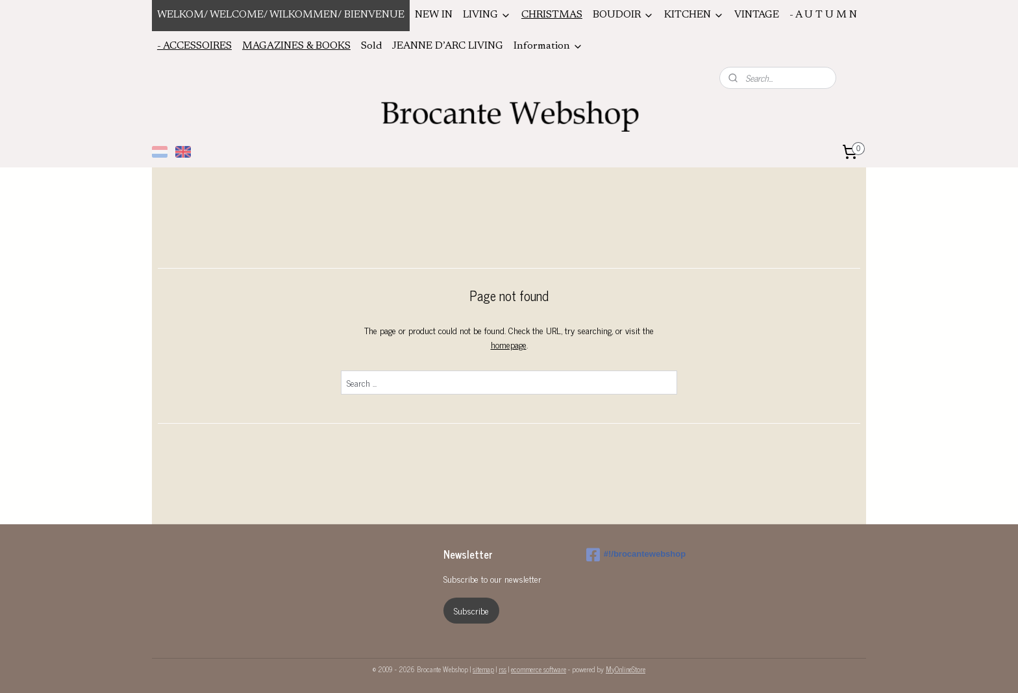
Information (548, 46)
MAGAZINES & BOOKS (296, 46)
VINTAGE (756, 15)
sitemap (483, 669)
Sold (371, 46)
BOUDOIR (623, 15)
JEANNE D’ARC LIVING (447, 46)
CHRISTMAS (551, 15)
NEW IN (434, 15)
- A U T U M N (823, 15)
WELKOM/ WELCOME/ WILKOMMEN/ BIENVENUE (280, 15)
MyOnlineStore (625, 669)
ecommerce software (538, 669)
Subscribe (471, 610)
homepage (509, 344)
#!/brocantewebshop (636, 555)
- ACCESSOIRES (194, 46)
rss (502, 669)
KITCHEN (694, 15)
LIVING (487, 15)
